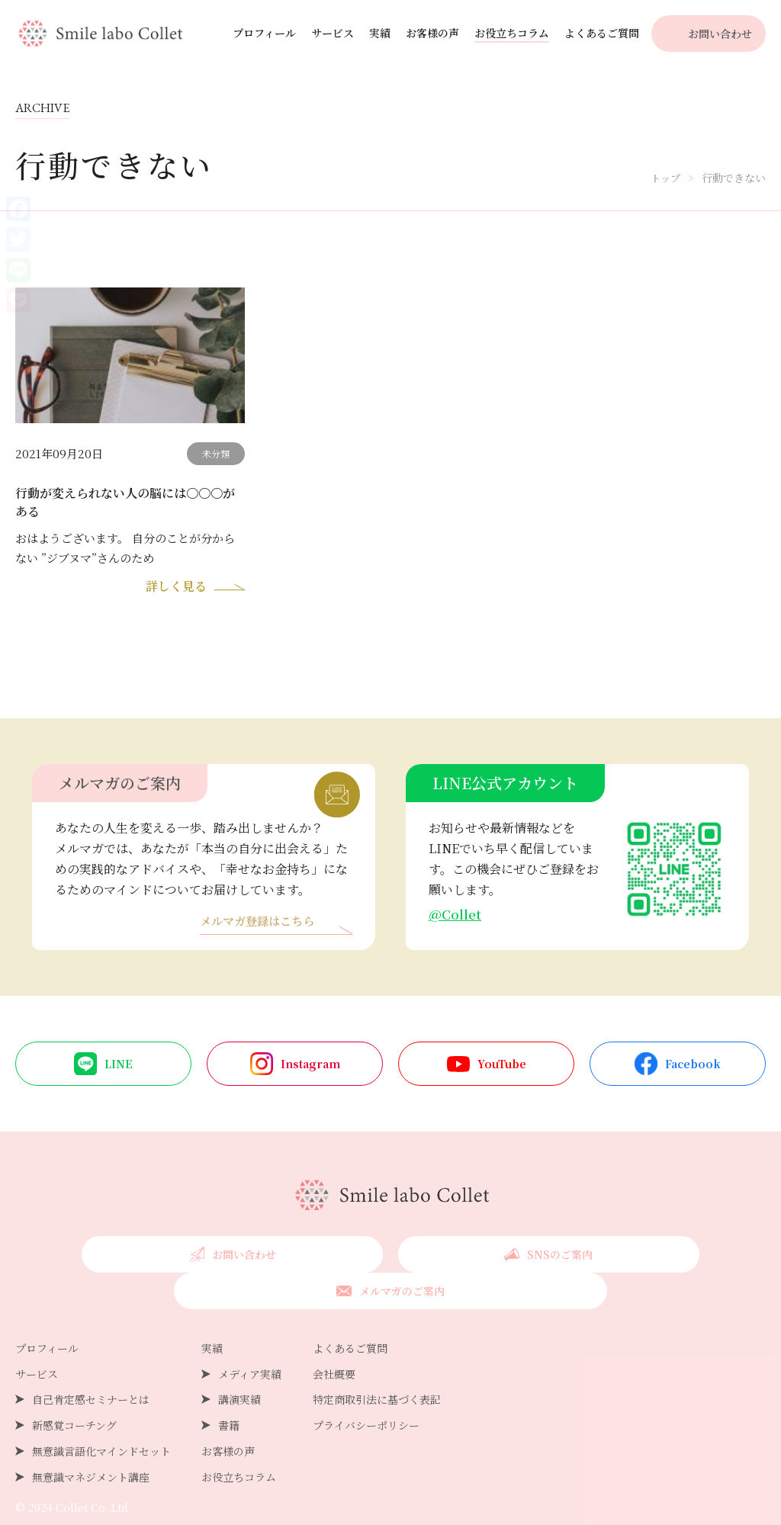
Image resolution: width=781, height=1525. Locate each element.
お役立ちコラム (511, 32)
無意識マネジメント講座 (90, 1443)
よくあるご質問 (601, 32)
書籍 (228, 1391)
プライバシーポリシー (366, 1391)
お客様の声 (432, 32)
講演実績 (239, 1365)
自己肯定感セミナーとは (90, 1365)
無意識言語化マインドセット (101, 1417)
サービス (332, 32)
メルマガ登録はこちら (261, 925)
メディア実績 (249, 1340)
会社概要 (334, 1340)
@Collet (456, 917)
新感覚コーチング (74, 1391)
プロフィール (264, 32)
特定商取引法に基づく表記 (377, 1365)
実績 (379, 32)
